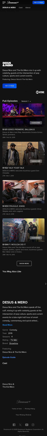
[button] (4, 3)
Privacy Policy (30, 409)
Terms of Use (17, 409)
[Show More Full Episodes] (24, 263)
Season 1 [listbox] (24, 101)
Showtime (13, 344)
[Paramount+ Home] (23, 402)
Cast (21, 7)
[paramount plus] (13, 2)
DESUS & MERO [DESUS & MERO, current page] (9, 7)
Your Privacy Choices (23, 415)
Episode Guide (9, 357)
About (27, 7)
